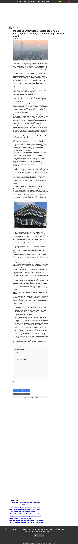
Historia (46, 526)
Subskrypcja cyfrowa (35, 529)
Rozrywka (39, 1)
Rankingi (51, 526)
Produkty (64, 526)
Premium (48, 1)
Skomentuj (40, 391)
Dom (31, 1)
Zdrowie (34, 1)
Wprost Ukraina (57, 526)
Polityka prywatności (50, 529)
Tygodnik (43, 1)
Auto (32, 526)
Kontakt (29, 529)
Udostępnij (22, 391)
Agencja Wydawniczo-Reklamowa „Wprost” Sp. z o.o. (36, 539)
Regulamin (44, 529)
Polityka (24, 1)
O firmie (26, 529)
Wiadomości (19, 1)
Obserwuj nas (29, 394)
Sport (29, 526)
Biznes (28, 1)
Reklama (40, 529)
